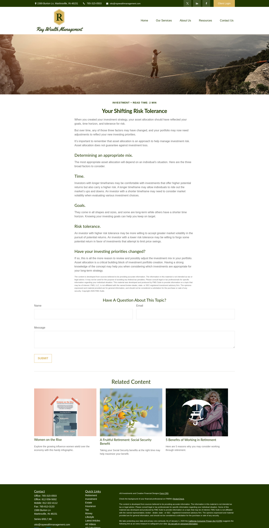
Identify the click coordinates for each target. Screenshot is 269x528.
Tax (87, 509)
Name (38, 305)
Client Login (224, 3)
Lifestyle (89, 517)
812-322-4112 (50, 503)
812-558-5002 (49, 499)
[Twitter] (187, 3)
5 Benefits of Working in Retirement (191, 440)
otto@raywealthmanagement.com (123, 3)
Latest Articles (92, 520)
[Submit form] (43, 358)
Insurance (90, 506)
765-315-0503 (92, 3)
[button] (144, 21)
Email (139, 305)
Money (88, 513)
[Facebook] (206, 3)
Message (39, 327)
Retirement (91, 495)
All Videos (90, 524)
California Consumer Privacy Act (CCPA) (205, 521)
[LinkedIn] (197, 3)
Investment (91, 499)
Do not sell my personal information (183, 524)
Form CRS (164, 493)
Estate (88, 502)
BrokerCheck (178, 499)
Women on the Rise (48, 439)
